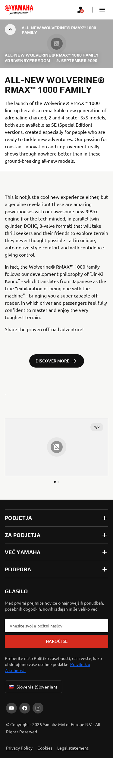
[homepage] (19, 9)
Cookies (44, 747)
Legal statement (73, 747)
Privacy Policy (19, 747)
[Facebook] (24, 708)
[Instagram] (38, 708)
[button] (102, 10)
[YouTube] (11, 708)
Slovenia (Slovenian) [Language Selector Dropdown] (32, 686)
